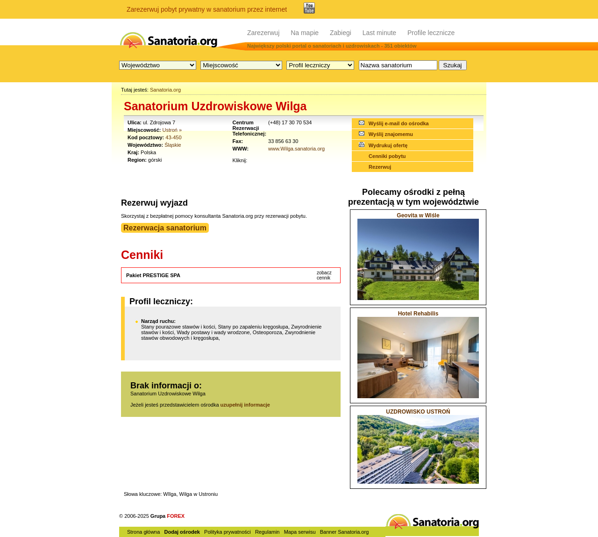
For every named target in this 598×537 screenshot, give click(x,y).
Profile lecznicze (431, 32)
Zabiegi (340, 32)
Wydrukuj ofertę (388, 145)
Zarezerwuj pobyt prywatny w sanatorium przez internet (207, 9)
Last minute (379, 32)
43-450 (173, 137)
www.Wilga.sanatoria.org (296, 148)
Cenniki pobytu (387, 156)
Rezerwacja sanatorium (164, 228)
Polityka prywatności (227, 532)
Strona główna (143, 532)
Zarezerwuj (263, 32)
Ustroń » (172, 130)
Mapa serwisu (300, 532)
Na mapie (305, 32)
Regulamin (267, 532)
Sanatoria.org (165, 90)
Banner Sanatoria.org (344, 532)
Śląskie (172, 145)
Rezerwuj (380, 167)
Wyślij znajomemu (391, 134)
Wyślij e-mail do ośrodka (399, 123)
